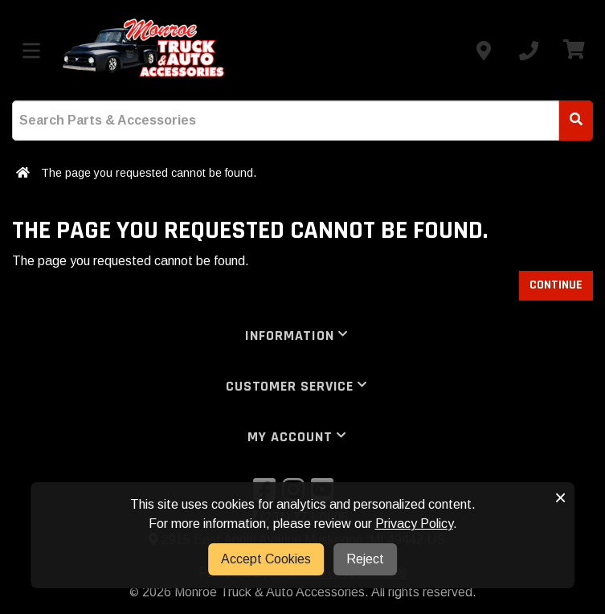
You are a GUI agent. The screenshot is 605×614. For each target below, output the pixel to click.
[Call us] (528, 50)
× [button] (560, 497)
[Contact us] (483, 50)
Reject (365, 559)
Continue (556, 284)
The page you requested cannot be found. (148, 172)
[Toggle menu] (31, 50)
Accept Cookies (266, 559)
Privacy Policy (414, 523)
